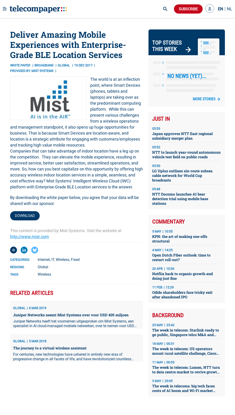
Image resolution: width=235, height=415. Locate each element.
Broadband (44, 65)
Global (43, 267)
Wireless (62, 259)
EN (220, 9)
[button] (209, 9)
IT (52, 259)
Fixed (75, 259)
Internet (44, 259)
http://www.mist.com (29, 236)
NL (229, 9)
